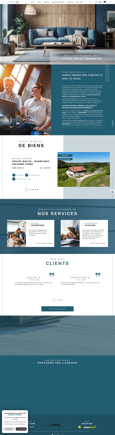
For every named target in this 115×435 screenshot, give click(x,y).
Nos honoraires (54, 431)
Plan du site (60, 431)
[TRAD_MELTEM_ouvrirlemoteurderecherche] (14, 2)
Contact (112, 123)
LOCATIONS (46, 2)
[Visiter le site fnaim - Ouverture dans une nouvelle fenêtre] (79, 427)
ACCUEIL (33, 2)
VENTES (39, 2)
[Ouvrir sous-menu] (65, 1)
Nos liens (76, 431)
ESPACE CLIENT (79, 2)
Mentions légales (67, 431)
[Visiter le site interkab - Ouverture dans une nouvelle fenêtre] (90, 427)
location (80, 120)
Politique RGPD (82, 431)
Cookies (87, 431)
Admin (72, 431)
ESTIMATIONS (70, 2)
